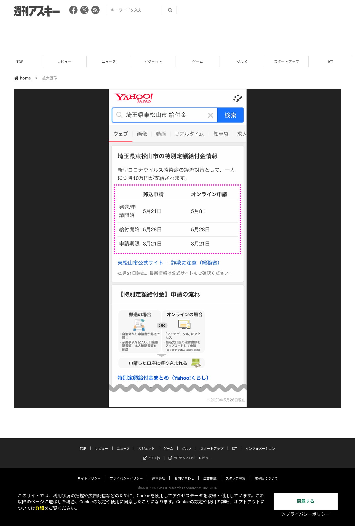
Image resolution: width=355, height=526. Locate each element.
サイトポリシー (89, 473)
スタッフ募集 (235, 473)
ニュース (111, 61)
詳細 (39, 508)
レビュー (66, 61)
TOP (22, 61)
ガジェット (155, 61)
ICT (234, 443)
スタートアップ (288, 61)
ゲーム (199, 61)
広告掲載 (210, 473)
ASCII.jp (151, 452)
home (22, 78)
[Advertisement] (177, 34)
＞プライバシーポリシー (305, 514)
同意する (305, 501)
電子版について (266, 473)
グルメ (244, 61)
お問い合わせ (184, 473)
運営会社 (158, 473)
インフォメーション (260, 443)
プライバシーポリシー (126, 473)
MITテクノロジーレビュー (190, 452)
